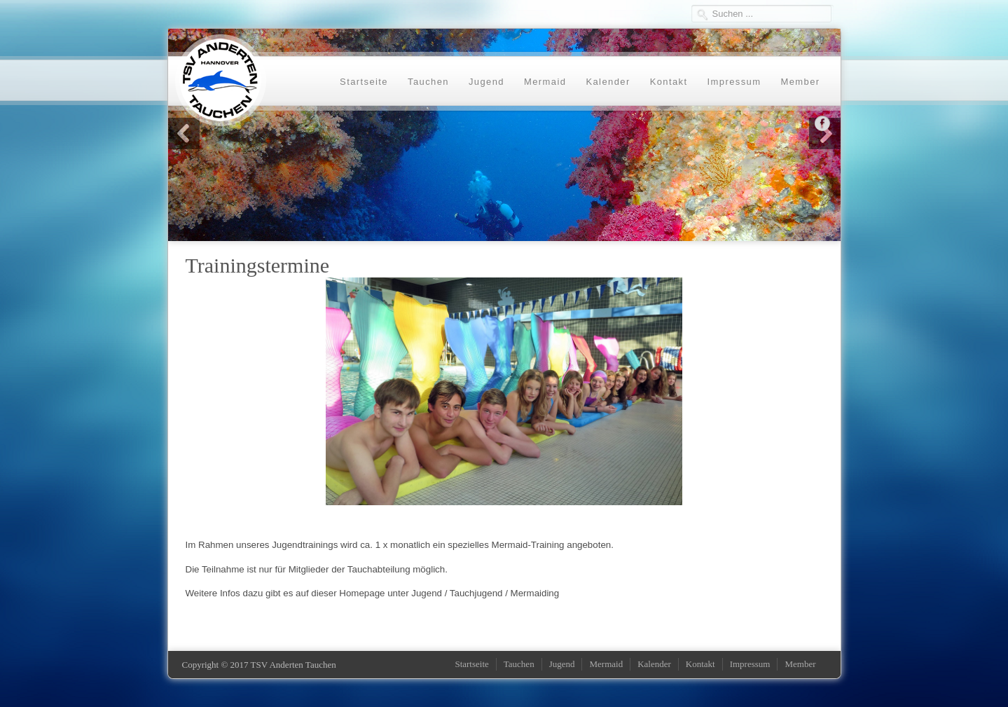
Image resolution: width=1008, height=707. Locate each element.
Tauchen (428, 81)
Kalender (608, 81)
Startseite (364, 81)
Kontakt (669, 81)
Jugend (486, 81)
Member (800, 81)
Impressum (734, 81)
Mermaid (545, 81)
